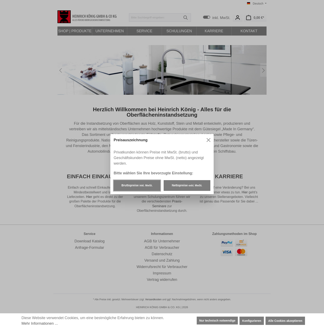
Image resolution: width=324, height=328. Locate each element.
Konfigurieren (251, 320)
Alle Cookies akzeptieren (285, 320)
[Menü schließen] (208, 140)
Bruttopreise (137, 185)
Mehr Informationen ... (39, 323)
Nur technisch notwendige (217, 320)
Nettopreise (187, 185)
